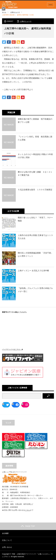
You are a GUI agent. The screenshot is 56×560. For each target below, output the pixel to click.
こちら (27, 510)
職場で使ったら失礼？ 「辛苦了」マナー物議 (35, 219)
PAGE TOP (28, 526)
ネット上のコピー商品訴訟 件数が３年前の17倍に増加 (35, 155)
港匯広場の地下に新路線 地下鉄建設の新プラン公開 (35, 120)
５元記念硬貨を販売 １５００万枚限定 (35, 190)
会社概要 (5, 533)
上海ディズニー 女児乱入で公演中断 (33, 270)
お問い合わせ (7, 547)
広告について (7, 540)
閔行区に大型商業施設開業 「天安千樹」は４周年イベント (35, 254)
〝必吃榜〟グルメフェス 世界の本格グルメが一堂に (35, 289)
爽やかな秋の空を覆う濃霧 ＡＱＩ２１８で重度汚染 (35, 173)
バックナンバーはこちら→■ (12, 349)
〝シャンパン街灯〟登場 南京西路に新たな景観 (35, 138)
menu (50, 4)
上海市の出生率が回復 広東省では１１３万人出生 (35, 236)
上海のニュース (15, 12)
